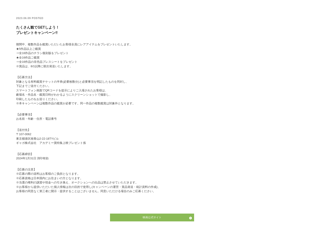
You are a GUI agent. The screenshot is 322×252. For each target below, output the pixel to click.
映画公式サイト (152, 217)
